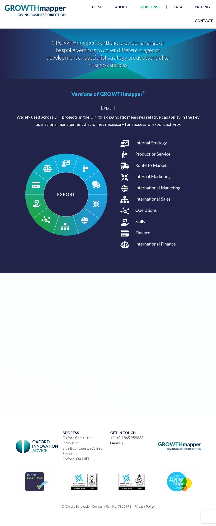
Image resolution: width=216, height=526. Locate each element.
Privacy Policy (144, 506)
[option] (108, 342)
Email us (116, 443)
